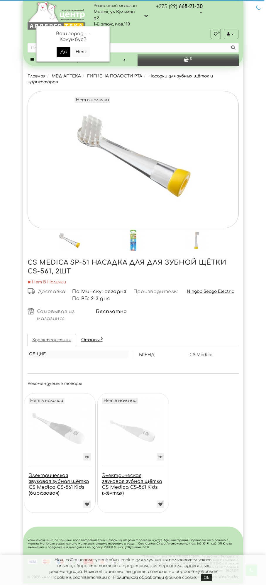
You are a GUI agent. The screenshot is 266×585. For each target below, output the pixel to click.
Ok (206, 578)
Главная (36, 77)
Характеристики (51, 341)
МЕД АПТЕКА (66, 77)
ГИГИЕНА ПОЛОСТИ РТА (114, 77)
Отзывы (92, 341)
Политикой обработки (138, 577)
